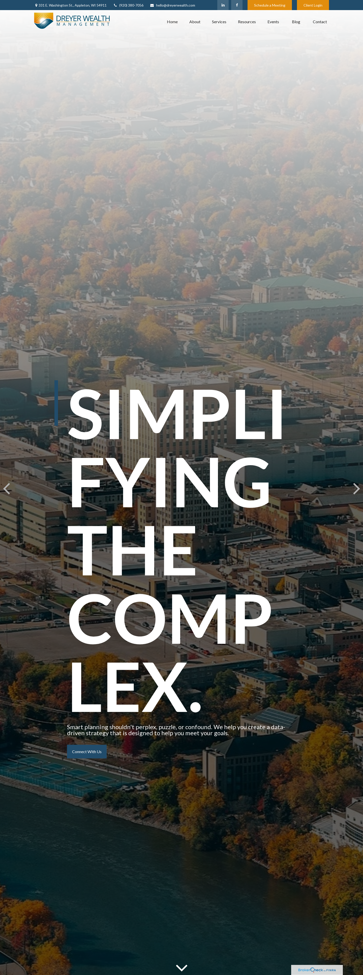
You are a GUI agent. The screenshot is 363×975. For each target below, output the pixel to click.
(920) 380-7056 (128, 5)
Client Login (313, 5)
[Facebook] (237, 5)
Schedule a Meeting (269, 5)
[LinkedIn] (223, 5)
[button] (172, 21)
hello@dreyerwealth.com (172, 5)
